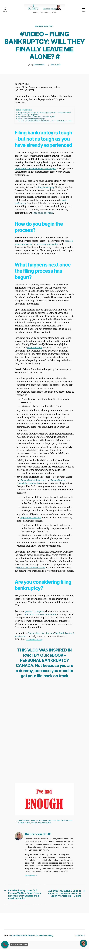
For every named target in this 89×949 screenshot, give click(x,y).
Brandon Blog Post (44, 29)
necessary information (49, 247)
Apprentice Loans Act (31, 521)
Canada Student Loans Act (33, 483)
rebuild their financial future (32, 571)
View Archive (31, 879)
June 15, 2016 (55, 68)
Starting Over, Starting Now (41, 636)
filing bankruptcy (46, 191)
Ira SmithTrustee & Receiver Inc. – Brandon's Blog (33, 943)
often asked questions (43, 216)
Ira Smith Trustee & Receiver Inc (41, 618)
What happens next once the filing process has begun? (36, 120)
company (40, 614)
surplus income (35, 351)
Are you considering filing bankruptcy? (31, 122)
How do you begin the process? (28, 118)
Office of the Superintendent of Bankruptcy (37, 172)
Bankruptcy (35, 824)
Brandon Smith (38, 68)
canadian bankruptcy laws (50, 824)
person (28, 614)
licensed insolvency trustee (41, 826)
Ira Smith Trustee (24, 826)
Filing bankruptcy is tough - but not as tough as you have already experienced (44, 116)
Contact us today (44, 643)
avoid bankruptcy (24, 824)
